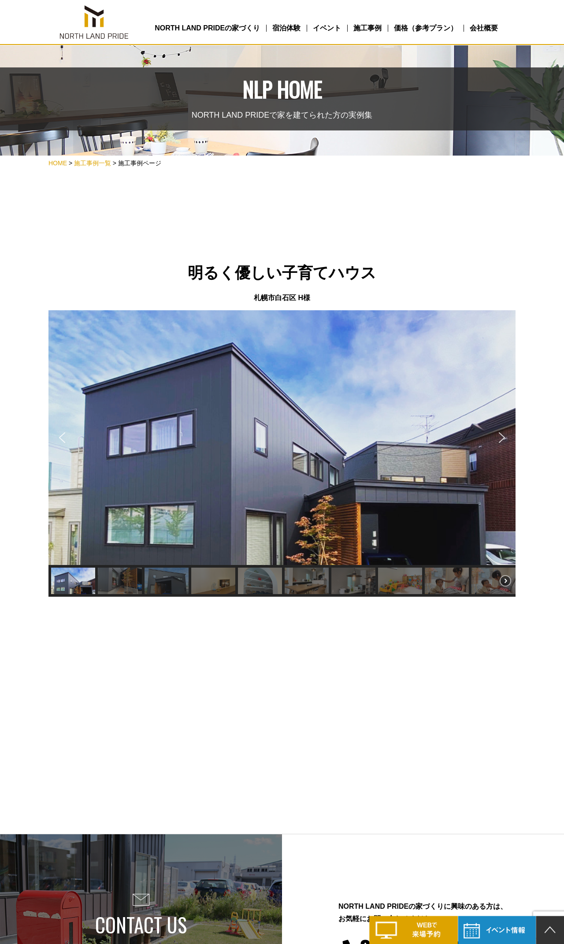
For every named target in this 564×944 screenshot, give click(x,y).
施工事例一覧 (92, 163)
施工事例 (367, 28)
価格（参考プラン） (425, 28)
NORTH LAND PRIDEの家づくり (207, 28)
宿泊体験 (286, 28)
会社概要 (484, 28)
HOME (57, 163)
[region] (282, 453)
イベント (327, 28)
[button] (62, 438)
